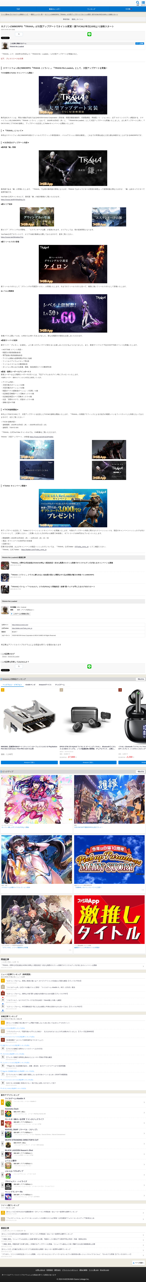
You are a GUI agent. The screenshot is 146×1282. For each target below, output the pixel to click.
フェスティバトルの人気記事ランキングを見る (15, 1062)
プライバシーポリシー (70, 1270)
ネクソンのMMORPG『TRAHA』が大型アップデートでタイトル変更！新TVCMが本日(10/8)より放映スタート (81, 14)
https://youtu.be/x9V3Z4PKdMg (41, 437)
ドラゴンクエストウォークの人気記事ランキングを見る (18, 1036)
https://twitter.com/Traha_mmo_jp (33, 550)
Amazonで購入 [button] (29, 762)
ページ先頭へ (139, 1263)
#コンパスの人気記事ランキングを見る (13, 1028)
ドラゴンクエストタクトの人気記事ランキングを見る (17, 1079)
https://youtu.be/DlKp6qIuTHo (12, 237)
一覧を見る (140, 679)
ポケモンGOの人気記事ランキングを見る (14, 1088)
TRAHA (4, 656)
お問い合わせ (40, 1270)
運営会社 (57, 1270)
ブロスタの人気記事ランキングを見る (13, 1054)
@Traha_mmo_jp (81, 547)
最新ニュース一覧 (37, 14)
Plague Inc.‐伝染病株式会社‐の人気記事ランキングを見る (18, 1071)
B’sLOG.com (104, 1270)
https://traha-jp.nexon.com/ (20, 625)
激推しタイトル (77, 19)
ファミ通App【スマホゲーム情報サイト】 (15, 14)
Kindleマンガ (30, 685)
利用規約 (50, 1270)
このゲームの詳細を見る (21, 614)
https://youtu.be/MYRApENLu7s (13, 200)
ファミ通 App (8, 3)
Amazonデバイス (45, 685)
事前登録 (66, 19)
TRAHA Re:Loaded (13, 656)
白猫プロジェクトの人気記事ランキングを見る (15, 1045)
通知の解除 (83, 1270)
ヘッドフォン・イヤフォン (12, 685)
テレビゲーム (60, 685)
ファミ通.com (94, 1270)
